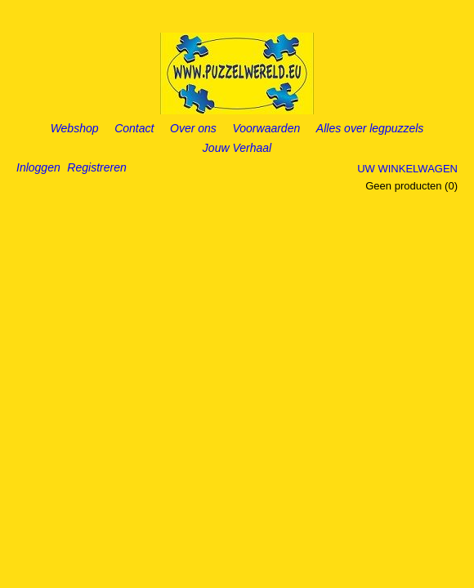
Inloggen (38, 167)
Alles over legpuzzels (370, 128)
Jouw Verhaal (237, 147)
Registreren (96, 167)
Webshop (75, 128)
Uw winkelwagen (407, 169)
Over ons (193, 128)
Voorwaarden (266, 128)
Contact (134, 128)
